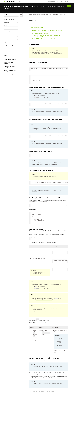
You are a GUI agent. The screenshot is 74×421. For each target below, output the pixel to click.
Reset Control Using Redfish (37, 27)
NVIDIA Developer (51, 1)
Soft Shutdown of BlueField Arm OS (41, 33)
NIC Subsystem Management (9, 42)
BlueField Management (8, 36)
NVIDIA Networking (47, 14)
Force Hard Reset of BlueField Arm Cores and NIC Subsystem (47, 30)
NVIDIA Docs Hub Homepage (35, 14)
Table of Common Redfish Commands (8, 46)
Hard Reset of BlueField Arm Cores (40, 32)
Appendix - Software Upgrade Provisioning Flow (9, 50)
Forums (61, 1)
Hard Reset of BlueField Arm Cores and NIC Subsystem (45, 29)
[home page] (6, 1)
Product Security (40, 418)
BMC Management (7, 39)
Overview (5, 25)
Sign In (68, 1)
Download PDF (32, 20)
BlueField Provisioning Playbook (10, 34)
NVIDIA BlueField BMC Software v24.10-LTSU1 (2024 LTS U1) (46, 15)
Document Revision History (9, 74)
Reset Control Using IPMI (37, 36)
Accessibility (27, 418)
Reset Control (64, 15)
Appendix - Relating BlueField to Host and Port (10, 71)
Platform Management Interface (10, 31)
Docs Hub (13, 1)
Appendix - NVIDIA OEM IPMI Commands (9, 67)
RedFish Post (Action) (43, 111)
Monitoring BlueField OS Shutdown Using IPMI (43, 38)
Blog (57, 1)
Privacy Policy (6, 418)
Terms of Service (21, 418)
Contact (45, 418)
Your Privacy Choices (13, 418)
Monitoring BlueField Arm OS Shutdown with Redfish (47, 35)
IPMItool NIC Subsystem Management (44, 299)
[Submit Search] (69, 6)
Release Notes (6, 22)
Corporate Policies (33, 418)
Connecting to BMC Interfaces (9, 28)
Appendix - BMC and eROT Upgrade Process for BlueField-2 (10, 59)
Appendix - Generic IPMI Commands (8, 63)
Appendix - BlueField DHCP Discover (9, 55)
